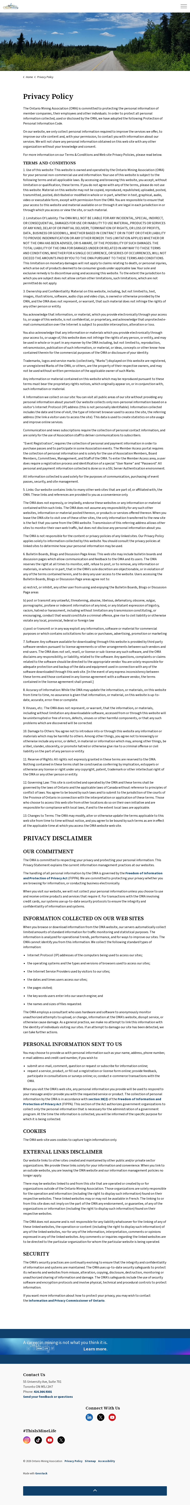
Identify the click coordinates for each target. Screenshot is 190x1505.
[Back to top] (95, 1491)
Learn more (94, 1349)
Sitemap (90, 1461)
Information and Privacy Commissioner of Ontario (67, 1300)
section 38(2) (98, 1099)
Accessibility (106, 1461)
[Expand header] (184, 6)
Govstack (41, 1473)
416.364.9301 (43, 1391)
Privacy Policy (73, 1461)
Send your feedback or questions (48, 1396)
